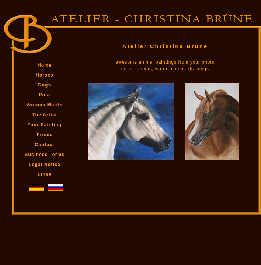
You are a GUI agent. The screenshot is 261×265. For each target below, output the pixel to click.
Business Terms (45, 154)
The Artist (44, 114)
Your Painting (45, 124)
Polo (45, 95)
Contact (44, 144)
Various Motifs (45, 104)
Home (45, 65)
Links (44, 174)
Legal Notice (44, 164)
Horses (44, 75)
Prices (44, 134)
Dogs (44, 85)
